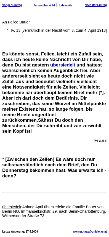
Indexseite (65, 5)
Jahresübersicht (44, 5)
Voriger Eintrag (12, 5)
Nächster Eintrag (96, 5)
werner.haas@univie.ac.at (90, 231)
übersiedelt (62, 65)
